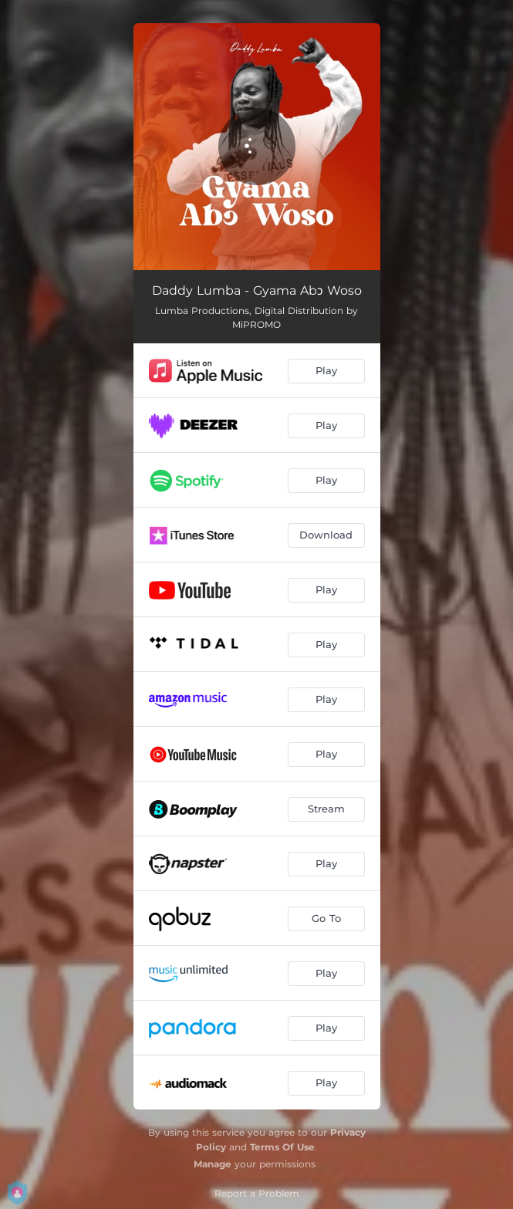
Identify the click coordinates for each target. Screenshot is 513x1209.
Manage (212, 1164)
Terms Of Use (282, 1147)
